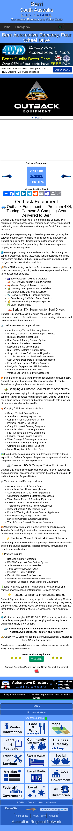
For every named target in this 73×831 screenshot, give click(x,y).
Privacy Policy (38, 815)
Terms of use (21, 815)
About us (53, 815)
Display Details (62, 69)
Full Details (36, 117)
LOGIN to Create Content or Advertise (36, 802)
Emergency (22, 27)
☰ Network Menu (36, 712)
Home (6, 27)
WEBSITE (36, 659)
